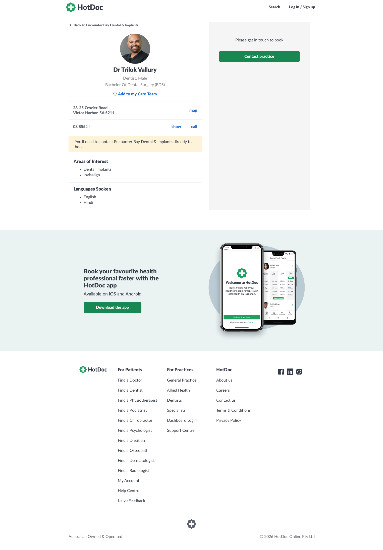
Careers (223, 390)
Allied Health (178, 390)
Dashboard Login (182, 420)
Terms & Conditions (233, 410)
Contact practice (259, 56)
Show (176, 127)
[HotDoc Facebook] (281, 372)
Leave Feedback (131, 501)
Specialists (176, 410)
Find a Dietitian (131, 441)
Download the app (112, 307)
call (194, 127)
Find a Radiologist (133, 471)
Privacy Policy (228, 420)
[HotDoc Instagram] (299, 372)
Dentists (174, 400)
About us (224, 380)
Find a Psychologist (135, 431)
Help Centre (128, 491)
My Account (128, 481)
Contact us (226, 400)
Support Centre (180, 431)
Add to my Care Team (135, 94)
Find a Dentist (130, 390)
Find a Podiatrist (132, 410)
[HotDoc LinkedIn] (290, 372)
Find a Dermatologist (136, 461)
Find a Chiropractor (135, 420)
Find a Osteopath (133, 451)
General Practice (181, 380)
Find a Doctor (130, 380)
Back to (103, 25)
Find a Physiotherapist (137, 400)
